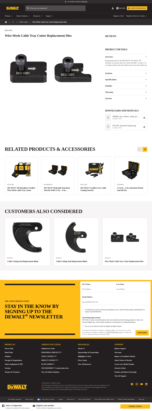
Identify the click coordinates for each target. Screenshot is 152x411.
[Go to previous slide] (139, 149)
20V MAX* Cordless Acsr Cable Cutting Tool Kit (93, 189)
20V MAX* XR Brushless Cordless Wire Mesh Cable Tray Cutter (21, 189)
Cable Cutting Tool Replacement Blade (22, 261)
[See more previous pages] (13, 22)
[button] (126, 37)
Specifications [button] (126, 79)
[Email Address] (115, 302)
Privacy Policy (111, 330)
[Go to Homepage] (12, 8)
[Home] (6, 22)
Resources (38, 16)
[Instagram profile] (137, 384)
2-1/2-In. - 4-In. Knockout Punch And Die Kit (130, 189)
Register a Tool (118, 16)
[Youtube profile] (141, 384)
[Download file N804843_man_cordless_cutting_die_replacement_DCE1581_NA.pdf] (126, 117)
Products (9, 16)
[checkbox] (83, 311)
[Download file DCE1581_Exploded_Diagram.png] (126, 126)
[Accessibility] (113, 8)
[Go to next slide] (144, 149)
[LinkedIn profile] (146, 384)
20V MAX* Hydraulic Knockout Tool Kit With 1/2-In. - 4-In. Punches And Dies (57, 190)
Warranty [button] (126, 92)
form (95, 332)
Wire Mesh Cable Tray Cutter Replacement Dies (124, 261)
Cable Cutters (23, 22)
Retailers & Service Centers (136, 16)
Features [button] (126, 73)
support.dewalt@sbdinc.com (114, 332)
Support (49, 16)
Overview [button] (126, 57)
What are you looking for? (37, 8)
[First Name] (98, 289)
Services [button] (126, 98)
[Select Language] (121, 8)
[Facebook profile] (132, 384)
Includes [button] (126, 86)
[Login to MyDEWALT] (137, 8)
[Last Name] (132, 289)
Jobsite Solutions (23, 16)
